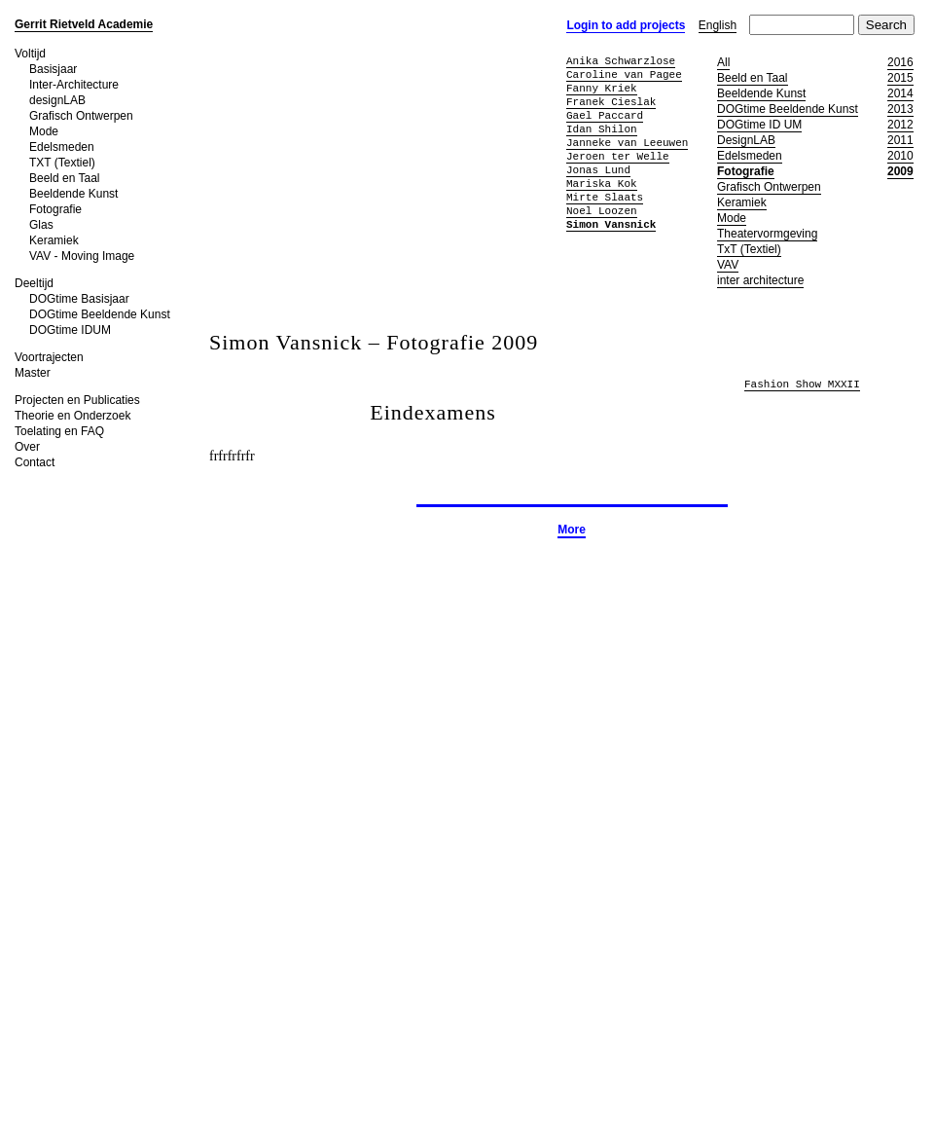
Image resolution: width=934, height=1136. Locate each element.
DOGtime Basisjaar (79, 299)
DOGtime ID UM (759, 124)
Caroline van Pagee (624, 74)
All (723, 62)
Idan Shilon (601, 129)
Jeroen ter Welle (617, 156)
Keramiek (54, 240)
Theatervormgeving (767, 233)
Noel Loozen (601, 210)
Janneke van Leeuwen (627, 142)
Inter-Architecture (74, 85)
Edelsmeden (61, 147)
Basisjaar (53, 69)
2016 (900, 62)
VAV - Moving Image (81, 256)
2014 (900, 93)
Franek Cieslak (611, 101)
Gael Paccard (604, 115)
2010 (900, 156)
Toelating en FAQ (59, 431)
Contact (34, 462)
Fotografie (55, 209)
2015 (900, 78)
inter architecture (760, 280)
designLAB (57, 100)
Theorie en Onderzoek (72, 415)
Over (27, 447)
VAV (727, 265)
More (571, 529)
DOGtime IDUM (70, 330)
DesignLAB (746, 140)
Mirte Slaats (604, 197)
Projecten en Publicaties (77, 400)
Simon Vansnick (611, 224)
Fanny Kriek (601, 88)
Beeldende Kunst (73, 194)
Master (33, 373)
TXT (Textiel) (62, 162)
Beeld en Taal (64, 178)
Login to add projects (625, 25)
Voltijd (30, 53)
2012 (900, 124)
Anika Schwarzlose (620, 61)
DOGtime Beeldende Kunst (99, 314)
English (717, 25)
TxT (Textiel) (749, 249)
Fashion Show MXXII (802, 385)
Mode (43, 131)
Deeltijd (34, 283)
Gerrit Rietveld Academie (84, 24)
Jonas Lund (598, 170)
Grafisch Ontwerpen (81, 116)
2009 (900, 171)
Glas (41, 225)
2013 (900, 109)
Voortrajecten (49, 357)
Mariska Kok (601, 183)
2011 (900, 140)
